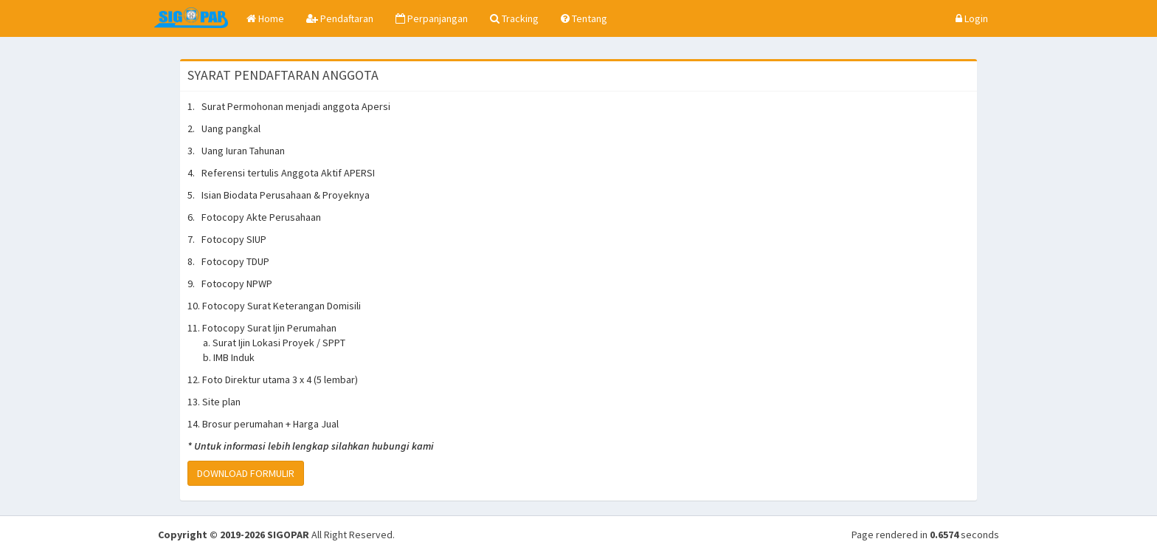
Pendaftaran (339, 18)
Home (265, 18)
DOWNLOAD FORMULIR (245, 473)
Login (972, 18)
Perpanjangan (432, 18)
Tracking (514, 18)
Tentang (584, 18)
